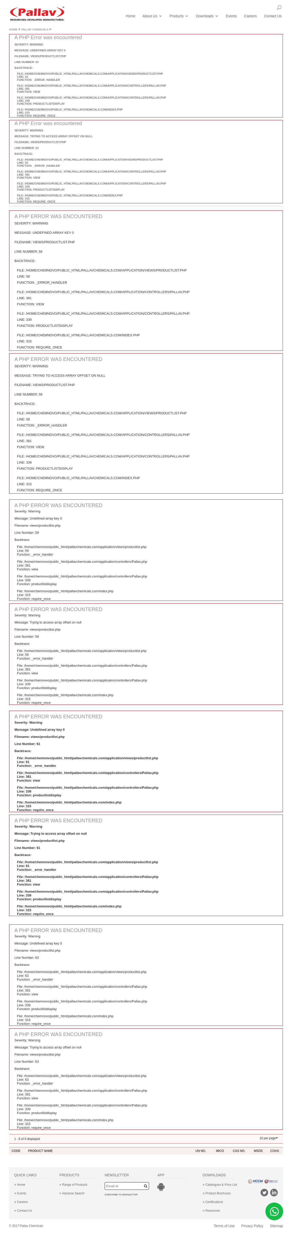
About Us (150, 16)
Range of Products (73, 1184)
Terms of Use (224, 1226)
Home (130, 16)
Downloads (204, 16)
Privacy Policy (252, 1226)
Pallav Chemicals (34, 29)
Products (177, 16)
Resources (211, 1210)
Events (231, 16)
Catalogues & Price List (220, 1184)
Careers (250, 16)
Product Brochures (217, 1193)
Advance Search (71, 1193)
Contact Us (273, 16)
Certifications (213, 1202)
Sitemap (276, 1226)
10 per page (268, 1138)
